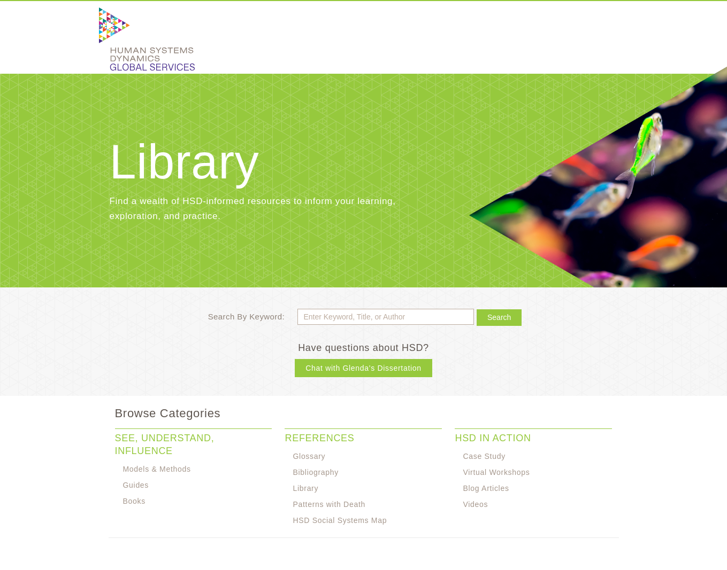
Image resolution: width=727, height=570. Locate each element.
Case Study (484, 456)
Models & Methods (157, 469)
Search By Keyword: (246, 316)
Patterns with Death (329, 504)
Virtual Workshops (496, 472)
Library (305, 488)
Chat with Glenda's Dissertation (363, 368)
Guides (136, 485)
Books (134, 501)
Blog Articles (486, 488)
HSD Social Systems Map (340, 520)
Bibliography (315, 472)
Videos (475, 504)
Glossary (309, 456)
